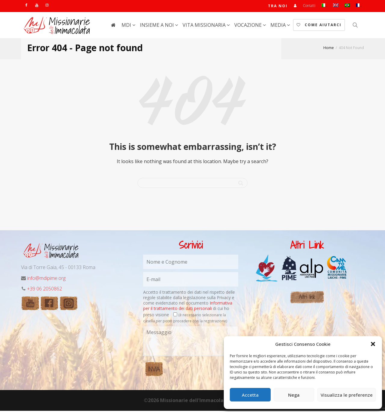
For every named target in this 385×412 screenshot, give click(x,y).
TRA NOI (277, 6)
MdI (127, 26)
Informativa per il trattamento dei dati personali (187, 306)
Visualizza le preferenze (347, 395)
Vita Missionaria (205, 26)
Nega (294, 395)
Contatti (309, 6)
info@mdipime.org (46, 279)
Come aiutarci (319, 26)
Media (278, 26)
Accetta (250, 395)
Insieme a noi (157, 26)
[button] (373, 344)
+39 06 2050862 (44, 290)
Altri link (307, 298)
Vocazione (248, 26)
